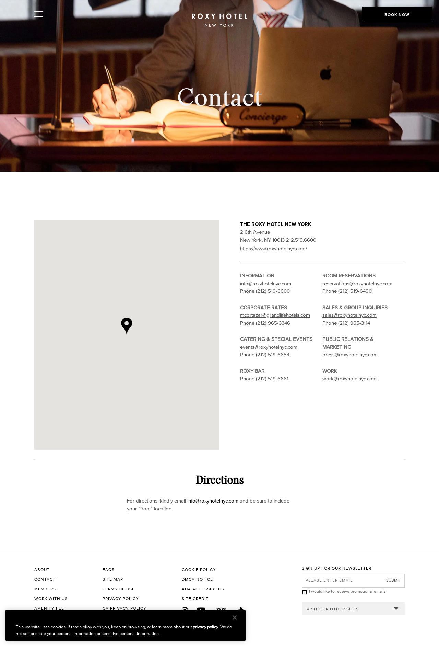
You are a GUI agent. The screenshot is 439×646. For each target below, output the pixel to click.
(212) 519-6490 (355, 291)
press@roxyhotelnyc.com (350, 354)
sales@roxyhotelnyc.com (349, 315)
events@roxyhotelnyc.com (268, 347)
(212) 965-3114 (354, 323)
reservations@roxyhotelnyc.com (357, 283)
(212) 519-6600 (273, 291)
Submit (393, 580)
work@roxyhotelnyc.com (349, 378)
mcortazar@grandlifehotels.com (275, 315)
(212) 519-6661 (272, 378)
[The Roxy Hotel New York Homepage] (219, 22)
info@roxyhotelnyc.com (265, 283)
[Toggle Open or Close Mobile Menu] (69, 21)
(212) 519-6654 (272, 354)
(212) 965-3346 (273, 323)
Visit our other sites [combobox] (333, 609)
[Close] (234, 617)
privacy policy (205, 627)
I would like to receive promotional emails (347, 591)
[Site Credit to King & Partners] (242, 598)
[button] (133, 335)
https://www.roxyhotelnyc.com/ (273, 248)
